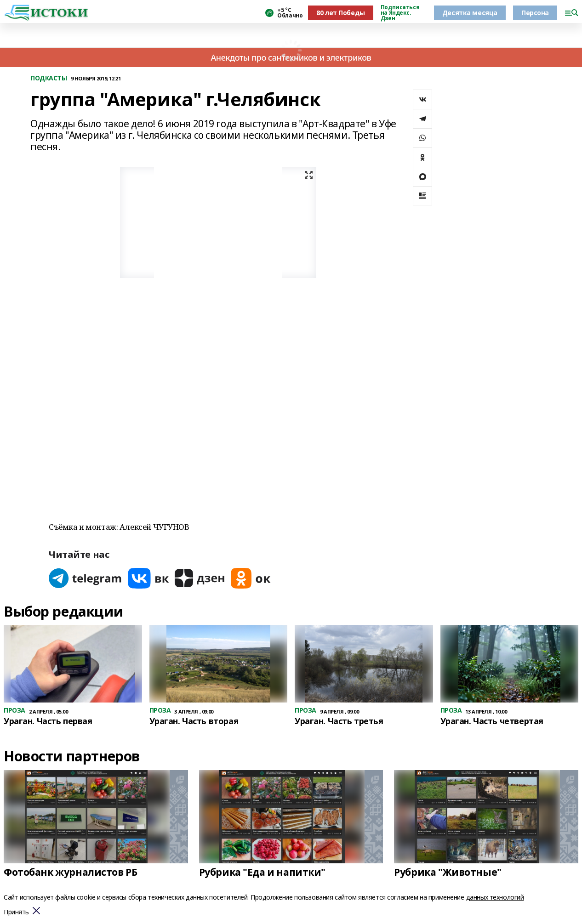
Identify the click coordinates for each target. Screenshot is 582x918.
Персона (535, 12)
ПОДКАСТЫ (48, 78)
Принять (16, 912)
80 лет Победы (340, 12)
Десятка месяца (469, 12)
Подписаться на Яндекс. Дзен (400, 13)
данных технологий (495, 897)
